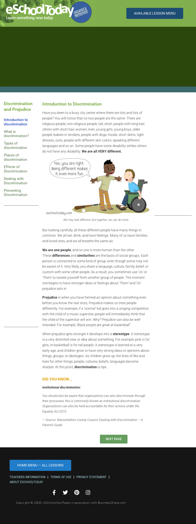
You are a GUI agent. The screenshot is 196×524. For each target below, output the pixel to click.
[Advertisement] (98, 58)
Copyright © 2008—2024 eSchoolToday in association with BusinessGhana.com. (71, 503)
